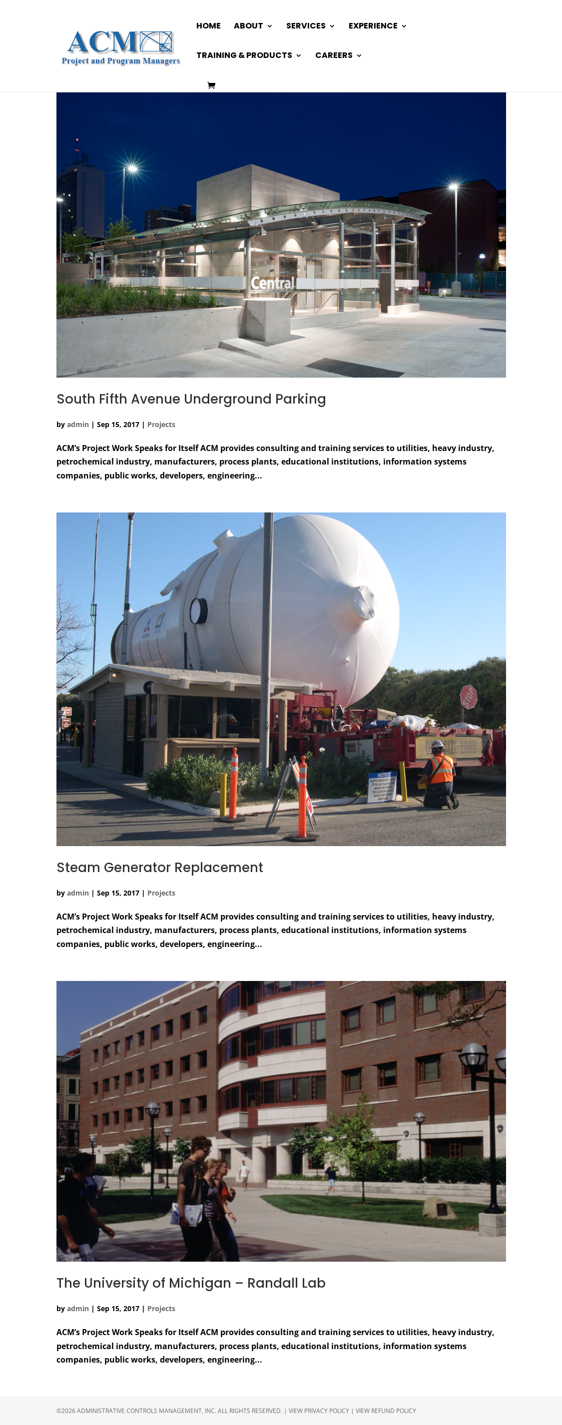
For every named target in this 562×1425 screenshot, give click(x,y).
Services (306, 26)
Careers (334, 56)
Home (208, 26)
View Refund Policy (386, 1411)
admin (78, 424)
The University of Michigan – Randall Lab (191, 1283)
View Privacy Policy (319, 1411)
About (248, 26)
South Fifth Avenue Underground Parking (191, 399)
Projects (161, 424)
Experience (373, 26)
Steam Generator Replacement (159, 868)
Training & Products (244, 56)
